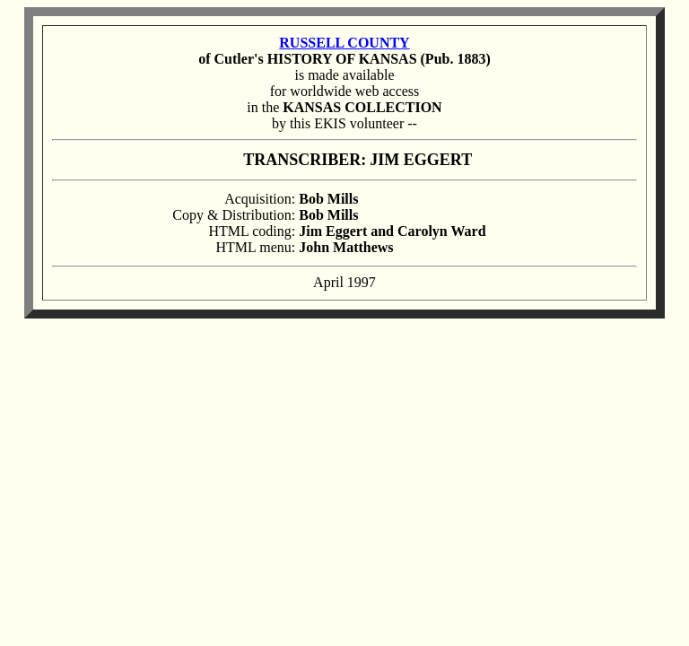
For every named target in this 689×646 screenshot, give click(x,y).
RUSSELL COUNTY (344, 42)
